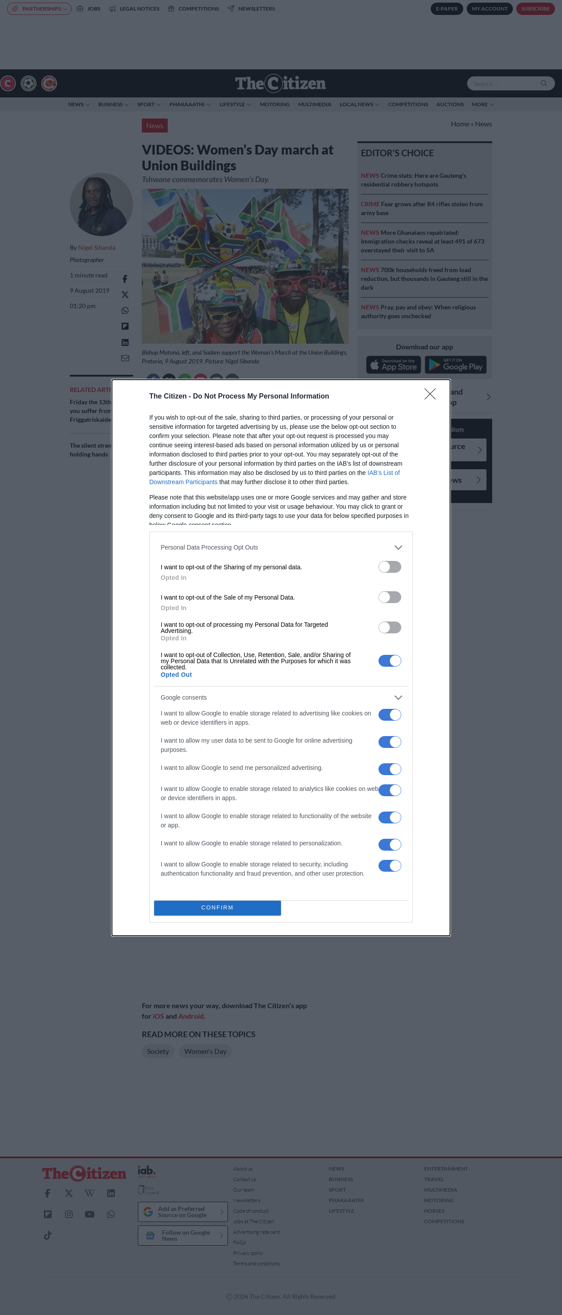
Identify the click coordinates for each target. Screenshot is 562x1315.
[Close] (433, 396)
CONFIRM (217, 908)
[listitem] (281, 547)
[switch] (389, 567)
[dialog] (281, 658)
